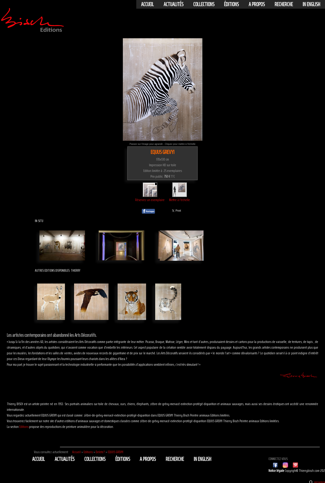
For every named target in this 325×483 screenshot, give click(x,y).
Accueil (147, 4)
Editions (23, 426)
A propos (257, 4)
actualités (173, 4)
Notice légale (276, 470)
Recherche (284, 4)
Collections (203, 4)
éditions (231, 4)
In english (311, 4)
